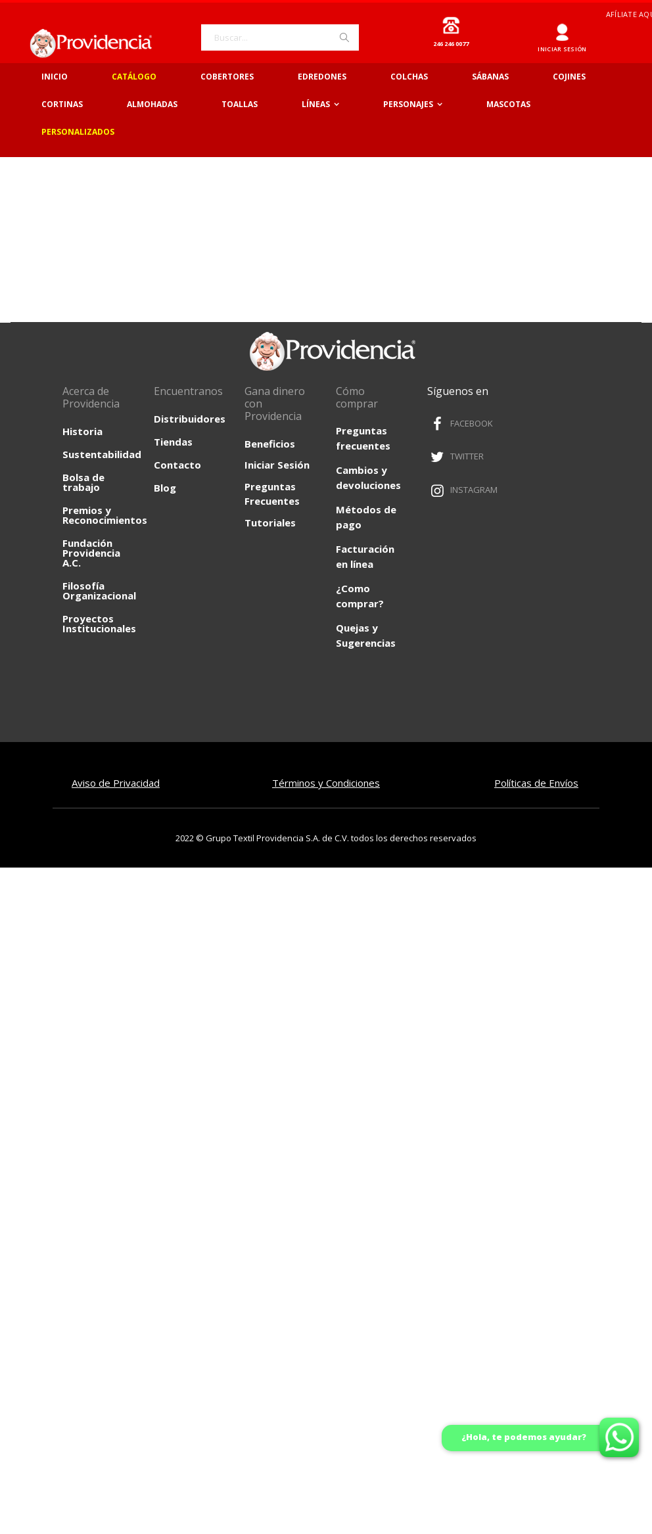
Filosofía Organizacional (99, 590)
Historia (82, 431)
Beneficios (269, 443)
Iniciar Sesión (277, 464)
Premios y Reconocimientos (104, 514)
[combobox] (280, 37)
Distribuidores (189, 418)
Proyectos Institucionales (99, 623)
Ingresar (562, 27)
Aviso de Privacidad (116, 782)
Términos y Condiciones (326, 782)
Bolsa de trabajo (83, 482)
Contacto (177, 464)
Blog (165, 487)
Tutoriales (270, 522)
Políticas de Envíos (536, 782)
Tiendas (173, 441)
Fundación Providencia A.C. (91, 552)
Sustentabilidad (101, 454)
